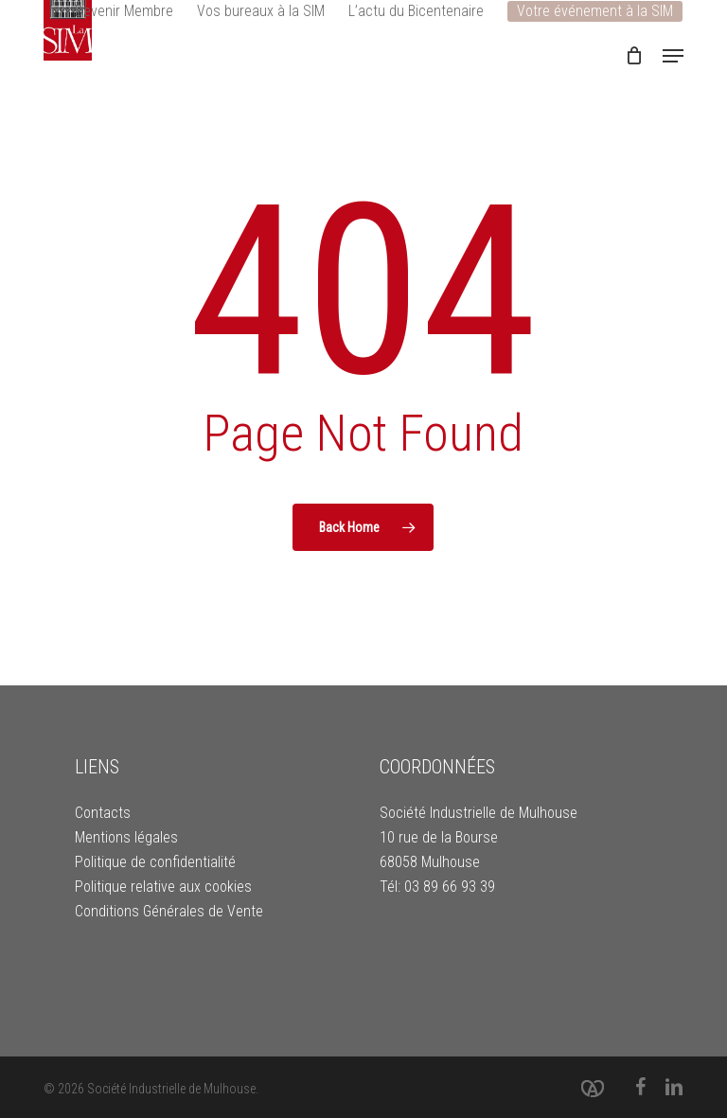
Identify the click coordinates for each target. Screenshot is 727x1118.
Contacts (103, 813)
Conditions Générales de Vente (169, 911)
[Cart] (634, 56)
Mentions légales (126, 837)
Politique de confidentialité (155, 862)
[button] (673, 55)
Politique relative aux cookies (163, 887)
